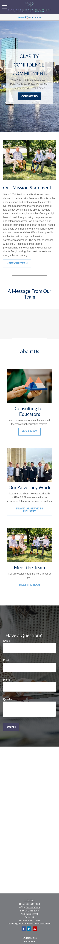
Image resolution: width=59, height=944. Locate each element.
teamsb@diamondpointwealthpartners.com (29, 923)
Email (6, 660)
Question (8, 699)
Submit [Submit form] (11, 726)
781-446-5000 (33, 904)
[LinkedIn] (29, 928)
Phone (6, 679)
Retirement (29, 941)
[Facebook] (24, 928)
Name (6, 641)
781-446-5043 (33, 907)
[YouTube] (35, 928)
